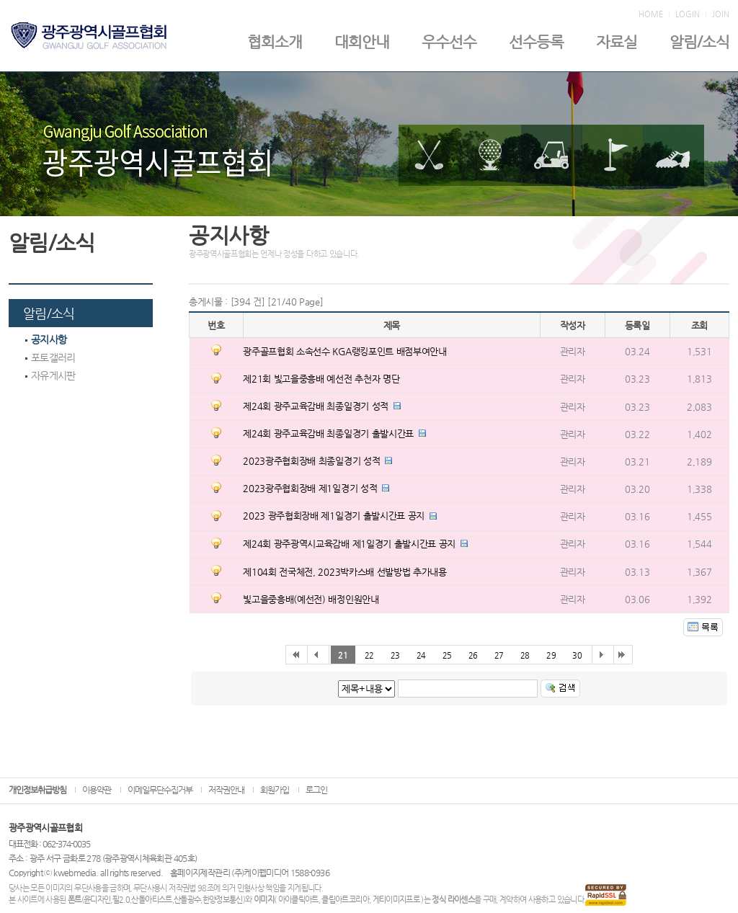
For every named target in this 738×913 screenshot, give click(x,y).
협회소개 (274, 41)
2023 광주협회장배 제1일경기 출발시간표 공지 (333, 515)
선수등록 (536, 41)
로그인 (316, 790)
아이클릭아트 (298, 899)
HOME (651, 14)
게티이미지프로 (396, 899)
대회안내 (361, 41)
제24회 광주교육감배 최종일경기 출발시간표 (328, 433)
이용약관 (96, 790)
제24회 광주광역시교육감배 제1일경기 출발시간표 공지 (349, 543)
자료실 (616, 41)
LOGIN (687, 14)
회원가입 (274, 790)
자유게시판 (50, 375)
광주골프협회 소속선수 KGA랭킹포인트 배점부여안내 (344, 351)
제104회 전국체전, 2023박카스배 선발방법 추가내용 (344, 571)
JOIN (720, 14)
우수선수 (449, 41)
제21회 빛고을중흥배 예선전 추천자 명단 (321, 378)
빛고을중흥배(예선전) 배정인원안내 (310, 599)
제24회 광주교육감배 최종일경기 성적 (315, 406)
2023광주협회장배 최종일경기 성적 (311, 460)
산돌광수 (187, 899)
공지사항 (45, 339)
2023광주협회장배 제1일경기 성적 (310, 488)
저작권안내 (226, 790)
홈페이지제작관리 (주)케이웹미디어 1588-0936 (249, 873)
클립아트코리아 (344, 899)
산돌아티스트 (151, 899)
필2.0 (121, 899)
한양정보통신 (223, 899)
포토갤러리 (50, 357)
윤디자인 (97, 899)
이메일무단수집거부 (160, 790)
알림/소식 (699, 41)
